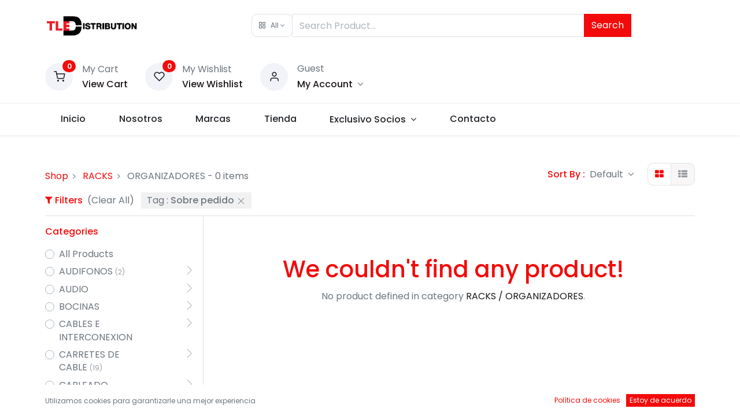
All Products (86, 254)
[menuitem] (74, 119)
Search (607, 25)
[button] (272, 25)
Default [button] (608, 174)
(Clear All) (110, 200)
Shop (56, 176)
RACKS (98, 176)
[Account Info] (330, 84)
